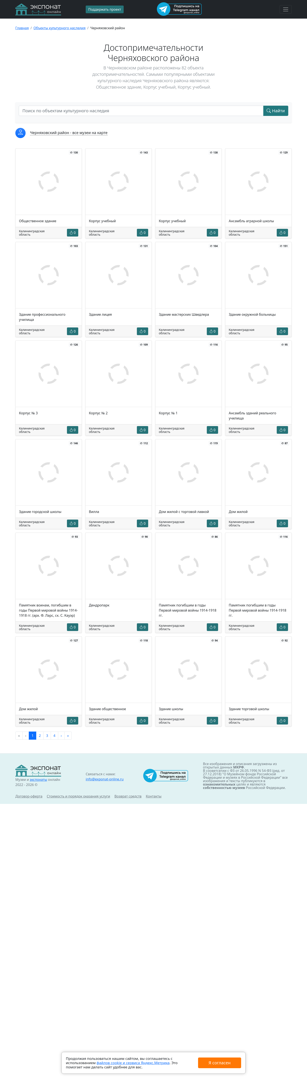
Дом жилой (238, 511)
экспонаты (38, 779)
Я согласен (219, 1063)
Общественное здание (37, 221)
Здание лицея (100, 314)
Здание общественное (107, 709)
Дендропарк (99, 605)
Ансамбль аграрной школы (251, 221)
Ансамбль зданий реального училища (252, 416)
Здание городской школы (40, 511)
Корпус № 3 (28, 413)
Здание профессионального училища (42, 317)
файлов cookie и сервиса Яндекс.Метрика (133, 1062)
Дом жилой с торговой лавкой (184, 511)
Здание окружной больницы (252, 314)
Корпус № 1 (168, 413)
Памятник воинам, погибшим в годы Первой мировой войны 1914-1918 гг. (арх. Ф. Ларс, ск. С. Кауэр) (48, 610)
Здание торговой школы (249, 709)
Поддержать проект (104, 9)
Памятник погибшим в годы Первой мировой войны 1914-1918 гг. (187, 610)
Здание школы (171, 709)
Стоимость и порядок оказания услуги (78, 796)
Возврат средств (128, 796)
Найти (276, 111)
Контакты (153, 796)
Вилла (94, 511)
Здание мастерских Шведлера (184, 314)
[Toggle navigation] (286, 9)
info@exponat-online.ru (105, 779)
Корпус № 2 (98, 413)
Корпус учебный (102, 221)
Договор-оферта (28, 796)
